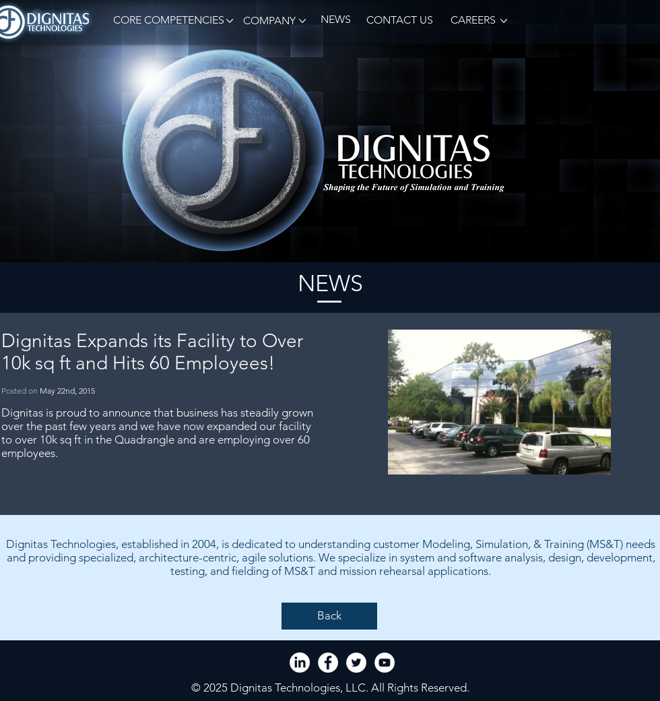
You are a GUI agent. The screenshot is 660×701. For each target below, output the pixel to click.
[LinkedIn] (300, 662)
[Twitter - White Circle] (356, 662)
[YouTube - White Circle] (384, 662)
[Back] (329, 616)
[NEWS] (335, 19)
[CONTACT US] (399, 20)
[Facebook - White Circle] (328, 662)
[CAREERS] (472, 20)
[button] (166, 20)
